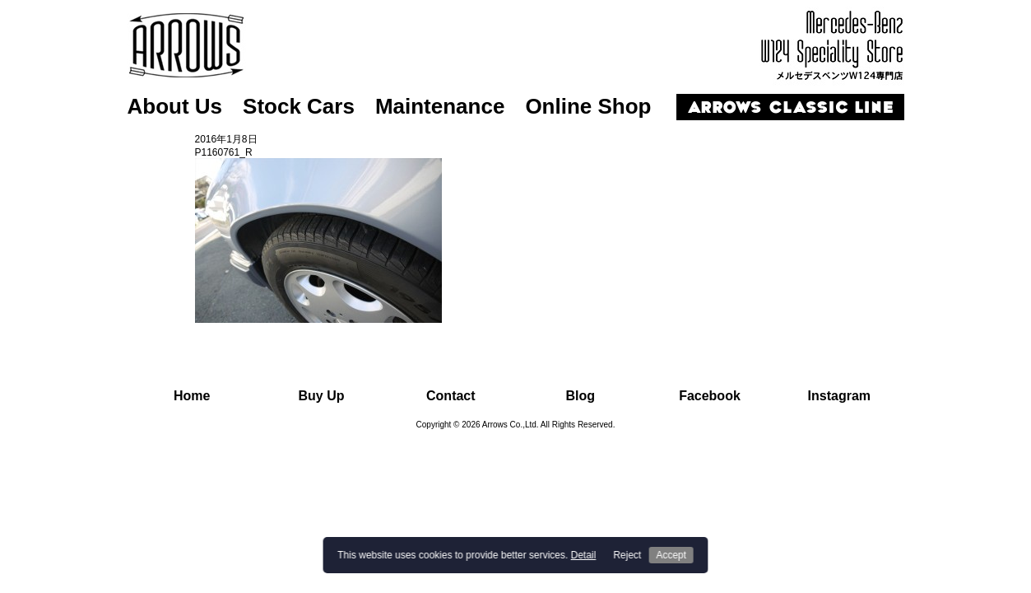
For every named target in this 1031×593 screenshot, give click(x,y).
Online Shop (588, 106)
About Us (175, 106)
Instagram (839, 396)
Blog (580, 396)
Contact (451, 396)
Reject (627, 555)
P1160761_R (224, 152)
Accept (671, 555)
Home (192, 396)
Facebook (710, 396)
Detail (584, 555)
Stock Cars (299, 106)
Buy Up (321, 396)
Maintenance (440, 106)
